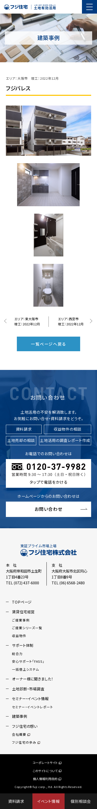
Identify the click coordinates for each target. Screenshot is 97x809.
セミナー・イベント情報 (30, 698)
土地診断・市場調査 (28, 688)
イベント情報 (48, 801)
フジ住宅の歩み (26, 742)
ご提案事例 (20, 620)
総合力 (17, 653)
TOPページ (22, 602)
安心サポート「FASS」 (28, 661)
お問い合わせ (48, 509)
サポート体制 (22, 645)
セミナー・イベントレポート (32, 706)
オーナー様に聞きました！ (32, 678)
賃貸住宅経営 (23, 611)
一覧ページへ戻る (48, 344)
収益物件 (19, 635)
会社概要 (21, 734)
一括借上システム (25, 669)
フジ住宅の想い (24, 726)
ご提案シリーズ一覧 (27, 627)
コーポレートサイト (47, 762)
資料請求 (16, 801)
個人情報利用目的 (47, 778)
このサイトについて (47, 770)
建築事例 (19, 716)
